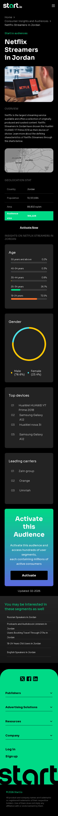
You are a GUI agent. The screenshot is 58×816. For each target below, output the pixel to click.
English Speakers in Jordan (21, 652)
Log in (10, 749)
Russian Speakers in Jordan (21, 617)
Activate (29, 575)
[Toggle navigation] (52, 5)
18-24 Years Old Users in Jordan (24, 643)
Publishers (13, 693)
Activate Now (29, 227)
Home (8, 17)
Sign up (11, 756)
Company (12, 735)
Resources (13, 721)
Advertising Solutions (21, 707)
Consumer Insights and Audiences (26, 21)
